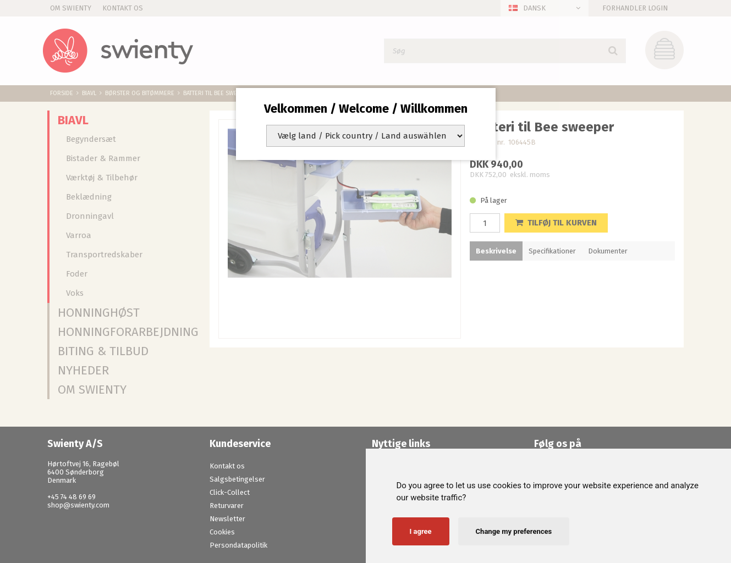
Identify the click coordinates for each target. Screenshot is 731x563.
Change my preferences (514, 531)
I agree (421, 531)
